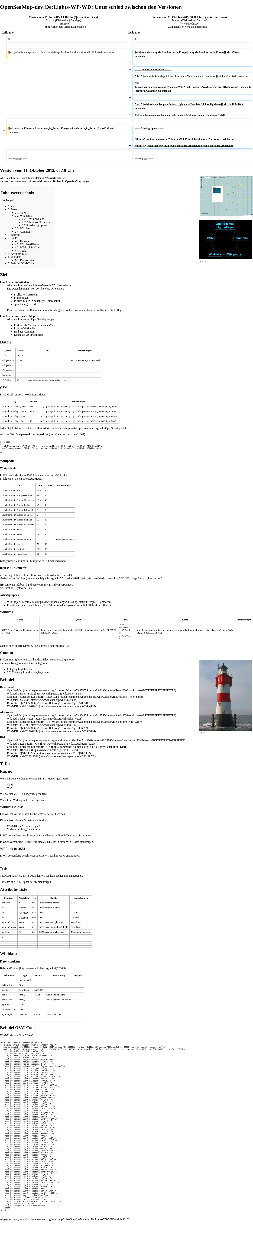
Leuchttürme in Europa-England (17, 521)
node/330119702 (29, 758)
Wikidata (57, 285)
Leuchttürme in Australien (14, 551)
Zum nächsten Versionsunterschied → (189, 26)
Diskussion (62, 20)
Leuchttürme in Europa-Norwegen (18, 502)
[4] (41, 421)
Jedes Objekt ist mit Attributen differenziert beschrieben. (32, 428)
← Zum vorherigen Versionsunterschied (63, 26)
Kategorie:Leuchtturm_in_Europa (19, 563)
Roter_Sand (26, 695)
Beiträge (75, 20)
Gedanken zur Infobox (12, 580)
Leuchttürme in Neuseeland (14, 556)
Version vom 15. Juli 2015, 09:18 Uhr (51, 17)
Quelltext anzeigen (86, 17)
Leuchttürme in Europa (12, 492)
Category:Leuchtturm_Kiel (35, 748)
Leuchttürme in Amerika (13, 546)
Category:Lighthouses (19, 671)
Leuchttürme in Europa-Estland (16, 507)
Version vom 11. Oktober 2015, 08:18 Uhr (177, 17)
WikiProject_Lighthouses (21, 603)
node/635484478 (29, 708)
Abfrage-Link (40, 434)
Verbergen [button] (8, 200)
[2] (41, 411)
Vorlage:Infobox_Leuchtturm (20, 577)
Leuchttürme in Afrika (12, 531)
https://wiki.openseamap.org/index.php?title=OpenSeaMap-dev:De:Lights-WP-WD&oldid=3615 (73, 1249)
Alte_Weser (26, 720)
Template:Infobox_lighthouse (21, 586)
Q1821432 (25, 752)
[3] (41, 416)
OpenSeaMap (14, 692)
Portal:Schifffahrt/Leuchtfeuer (24, 607)
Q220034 (24, 701)
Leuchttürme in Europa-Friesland (17, 512)
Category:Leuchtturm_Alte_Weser (39, 723)
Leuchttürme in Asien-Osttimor (16, 541)
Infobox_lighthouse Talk (18, 590)
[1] (41, 406)
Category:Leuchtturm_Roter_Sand (39, 698)
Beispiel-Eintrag (9, 970)
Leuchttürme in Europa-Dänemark (18, 497)
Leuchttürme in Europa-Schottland (18, 526)
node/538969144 (29, 733)
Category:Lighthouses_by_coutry (31, 674)
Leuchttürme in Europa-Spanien (17, 517)
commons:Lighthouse (62, 661)
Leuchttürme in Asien (12, 536)
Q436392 (24, 727)
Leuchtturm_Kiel (29, 745)
